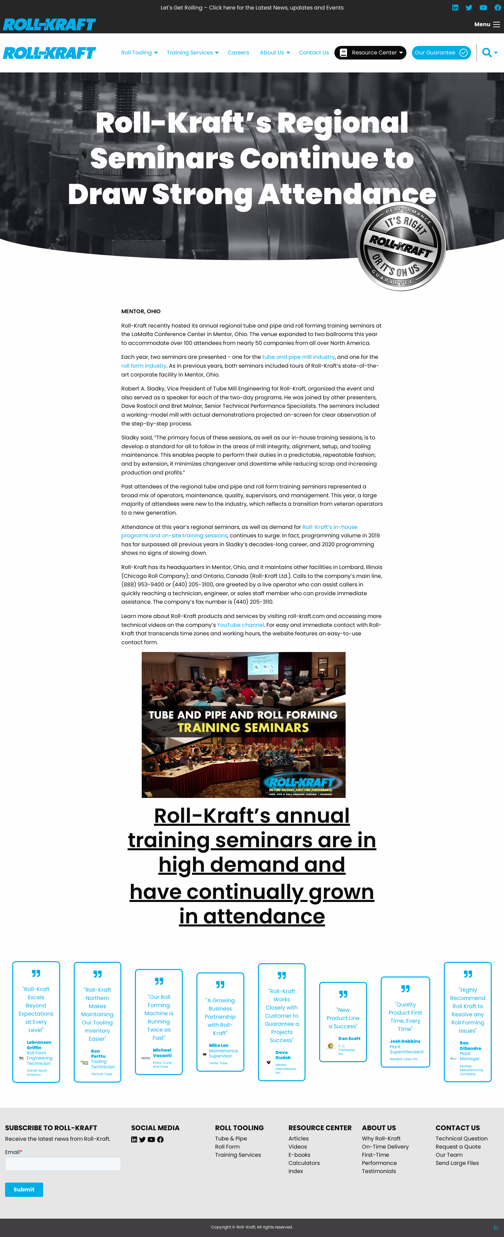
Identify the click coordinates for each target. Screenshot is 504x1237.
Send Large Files (457, 1163)
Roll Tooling (136, 52)
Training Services (190, 52)
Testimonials (379, 1171)
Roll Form (227, 1147)
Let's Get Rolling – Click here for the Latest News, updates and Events (252, 8)
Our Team (449, 1155)
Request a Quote (458, 1147)
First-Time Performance (379, 1159)
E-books (299, 1155)
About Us (272, 52)
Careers (238, 52)
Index (296, 1171)
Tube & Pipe (231, 1138)
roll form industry (144, 366)
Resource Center (368, 53)
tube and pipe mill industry (298, 357)
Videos (298, 1147)
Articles (299, 1138)
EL (496, 1228)
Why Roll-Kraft (381, 1138)
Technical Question (462, 1138)
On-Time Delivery (385, 1147)
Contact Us (314, 52)
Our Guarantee (435, 52)
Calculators (304, 1163)
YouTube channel (240, 625)
